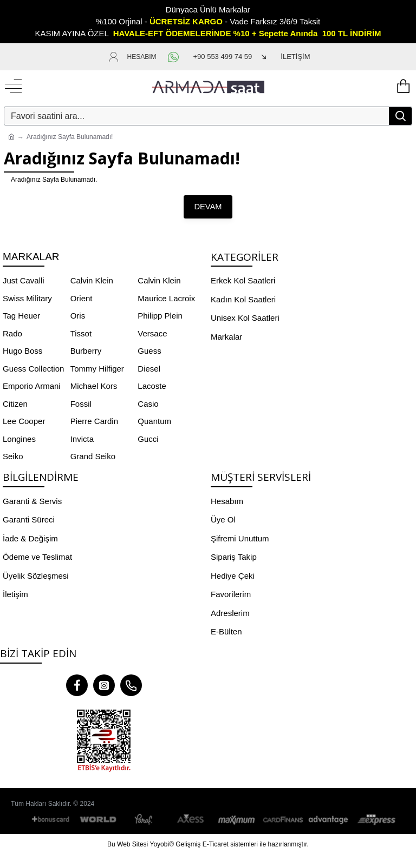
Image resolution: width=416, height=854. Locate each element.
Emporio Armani (32, 385)
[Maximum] (236, 820)
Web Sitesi (132, 844)
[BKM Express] (374, 820)
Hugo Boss (22, 350)
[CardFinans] (282, 820)
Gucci (148, 438)
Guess (149, 350)
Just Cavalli (23, 280)
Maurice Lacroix (166, 297)
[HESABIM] (132, 56)
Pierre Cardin (94, 421)
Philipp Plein (160, 315)
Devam (208, 206)
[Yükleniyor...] (402, 86)
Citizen (15, 403)
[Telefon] (131, 685)
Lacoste (152, 385)
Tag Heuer (21, 315)
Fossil (81, 403)
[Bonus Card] (52, 820)
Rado (12, 332)
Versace (152, 332)
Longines (19, 438)
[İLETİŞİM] (285, 56)
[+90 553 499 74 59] (223, 56)
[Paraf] (144, 820)
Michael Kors (94, 385)
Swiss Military (27, 297)
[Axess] (190, 820)
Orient (81, 297)
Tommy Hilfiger (97, 368)
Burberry (86, 350)
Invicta (82, 438)
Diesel (149, 368)
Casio (148, 403)
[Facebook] (77, 685)
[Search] (400, 116)
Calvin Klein (91, 280)
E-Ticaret (216, 844)
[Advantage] (328, 820)
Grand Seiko (92, 456)
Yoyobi (160, 844)
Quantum (154, 421)
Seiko (13, 456)
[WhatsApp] (175, 56)
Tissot (81, 332)
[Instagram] (104, 685)
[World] (98, 820)
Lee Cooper (24, 421)
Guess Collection (33, 368)
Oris (78, 315)
